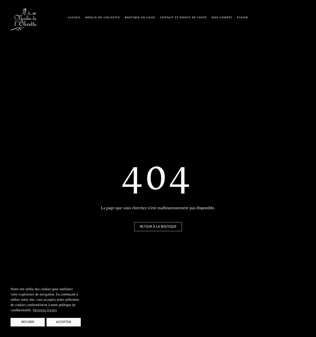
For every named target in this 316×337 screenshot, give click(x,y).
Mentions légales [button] (45, 310)
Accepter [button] (63, 322)
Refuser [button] (27, 322)
